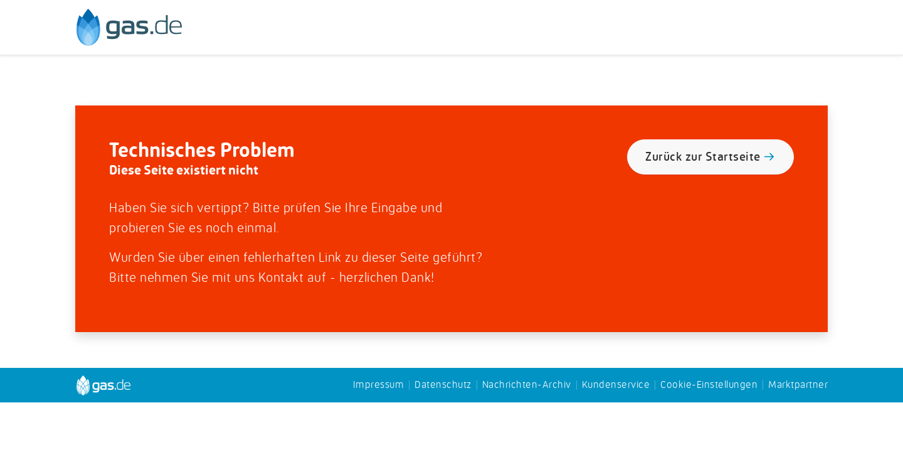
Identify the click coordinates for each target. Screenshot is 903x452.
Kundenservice (616, 385)
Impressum (378, 385)
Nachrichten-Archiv (526, 385)
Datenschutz (443, 385)
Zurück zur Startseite (710, 158)
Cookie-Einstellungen (709, 385)
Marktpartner (798, 385)
